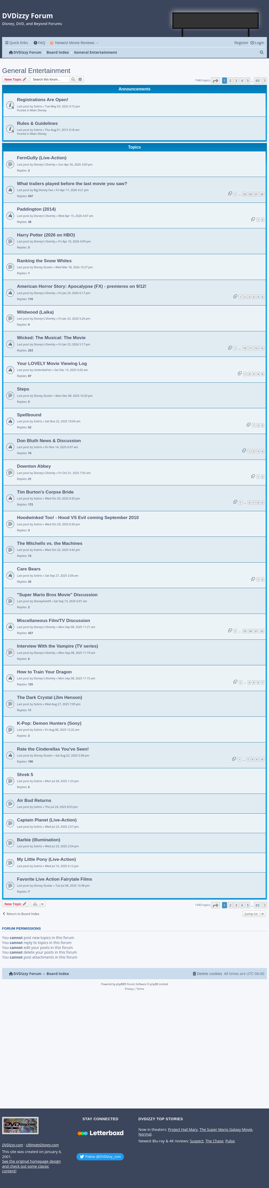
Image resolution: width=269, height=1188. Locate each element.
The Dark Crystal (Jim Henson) (49, 697)
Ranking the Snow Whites (44, 260)
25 (244, 194)
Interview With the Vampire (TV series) (57, 646)
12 (256, 348)
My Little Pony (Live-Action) (46, 859)
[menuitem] (39, 43)
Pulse (230, 1141)
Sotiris (38, 106)
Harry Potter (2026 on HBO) (46, 234)
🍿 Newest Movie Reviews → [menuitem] (74, 42)
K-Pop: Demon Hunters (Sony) (49, 723)
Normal (145, 1134)
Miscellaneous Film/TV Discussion (53, 620)
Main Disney (38, 110)
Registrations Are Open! (42, 99)
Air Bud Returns (34, 800)
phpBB (120, 984)
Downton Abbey (34, 466)
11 (250, 348)
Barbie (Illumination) (38, 839)
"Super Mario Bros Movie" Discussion (57, 594)
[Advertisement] (216, 20)
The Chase (214, 1141)
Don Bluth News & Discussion (49, 440)
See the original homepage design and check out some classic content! (31, 1166)
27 (256, 194)
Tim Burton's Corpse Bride (45, 492)
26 (250, 194)
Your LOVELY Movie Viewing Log (52, 363)
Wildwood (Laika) (35, 312)
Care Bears (29, 568)
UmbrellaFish (42, 370)
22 (262, 631)
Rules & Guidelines (37, 123)
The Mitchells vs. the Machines (49, 543)
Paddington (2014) (36, 209)
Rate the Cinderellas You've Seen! (53, 749)
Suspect (197, 1141)
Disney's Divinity (44, 164)
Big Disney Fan (43, 190)
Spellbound (29, 414)
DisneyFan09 (42, 601)
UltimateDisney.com (42, 1145)
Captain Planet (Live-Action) (47, 820)
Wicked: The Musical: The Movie (51, 337)
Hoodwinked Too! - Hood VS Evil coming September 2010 (78, 517)
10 (244, 348)
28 (262, 194)
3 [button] (236, 80)
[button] (215, 80)
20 (250, 631)
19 (244, 631)
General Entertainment (36, 71)
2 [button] (230, 80)
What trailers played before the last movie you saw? (72, 183)
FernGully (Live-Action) (42, 157)
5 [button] (248, 80)
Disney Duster (43, 267)
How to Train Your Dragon (44, 671)
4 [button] (242, 80)
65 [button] (258, 80)
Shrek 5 (25, 774)
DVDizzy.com (12, 1145)
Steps (23, 389)
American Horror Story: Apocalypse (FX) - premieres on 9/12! (81, 286)
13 (262, 348)
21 (256, 631)
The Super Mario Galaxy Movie (226, 1129)
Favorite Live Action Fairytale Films (54, 879)
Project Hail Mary (183, 1129)
